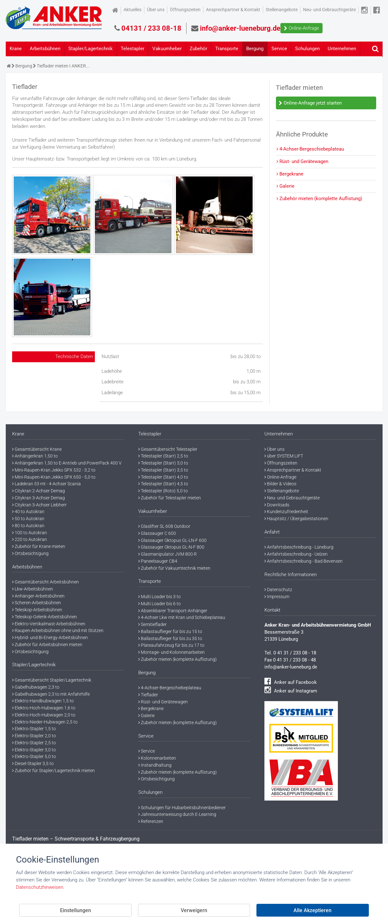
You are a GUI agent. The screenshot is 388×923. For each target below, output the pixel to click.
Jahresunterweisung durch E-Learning (177, 814)
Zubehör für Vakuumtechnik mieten (174, 568)
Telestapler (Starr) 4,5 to (163, 483)
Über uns (155, 9)
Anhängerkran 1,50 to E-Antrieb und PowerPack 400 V (67, 462)
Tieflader (148, 694)
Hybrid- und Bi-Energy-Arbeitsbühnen (50, 637)
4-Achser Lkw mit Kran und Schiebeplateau (181, 617)
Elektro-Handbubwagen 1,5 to (43, 700)
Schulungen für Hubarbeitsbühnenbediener (182, 807)
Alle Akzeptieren (312, 910)
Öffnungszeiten (185, 9)
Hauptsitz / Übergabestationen (296, 518)
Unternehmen (342, 48)
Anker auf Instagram (290, 691)
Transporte (226, 48)
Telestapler (132, 48)
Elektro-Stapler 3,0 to (34, 749)
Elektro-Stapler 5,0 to (34, 756)
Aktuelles (132, 9)
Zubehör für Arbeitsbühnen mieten (47, 644)
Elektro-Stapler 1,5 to (34, 728)
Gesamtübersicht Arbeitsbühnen (45, 581)
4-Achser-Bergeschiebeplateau (310, 149)
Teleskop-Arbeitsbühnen (37, 609)
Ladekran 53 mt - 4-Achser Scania (46, 483)
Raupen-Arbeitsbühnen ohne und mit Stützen (57, 630)
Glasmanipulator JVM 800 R (167, 554)
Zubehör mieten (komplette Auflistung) (319, 198)
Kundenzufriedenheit (286, 511)
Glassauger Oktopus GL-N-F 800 (171, 547)
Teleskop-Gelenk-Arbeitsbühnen (44, 616)
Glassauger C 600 (157, 533)
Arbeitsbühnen (45, 48)
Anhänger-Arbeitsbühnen (38, 595)
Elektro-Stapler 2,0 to (34, 735)
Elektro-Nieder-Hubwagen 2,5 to (45, 721)
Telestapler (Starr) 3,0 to (163, 462)
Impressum (276, 596)
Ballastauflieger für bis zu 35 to (170, 638)
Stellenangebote (282, 9)
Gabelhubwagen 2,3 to (35, 687)
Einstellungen (75, 910)
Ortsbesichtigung (30, 553)
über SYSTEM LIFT (283, 455)
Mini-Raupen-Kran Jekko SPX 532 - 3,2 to (53, 470)
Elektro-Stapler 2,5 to (34, 742)
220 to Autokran (29, 539)
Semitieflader (152, 624)
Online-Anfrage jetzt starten (310, 103)
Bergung (254, 48)
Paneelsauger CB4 (157, 561)
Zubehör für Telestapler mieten (169, 497)
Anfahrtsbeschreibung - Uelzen (296, 554)
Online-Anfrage (301, 28)
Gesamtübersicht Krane (37, 449)
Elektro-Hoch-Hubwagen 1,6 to (43, 707)
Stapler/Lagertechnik (90, 48)
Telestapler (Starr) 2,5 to (163, 455)
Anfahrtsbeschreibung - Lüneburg (298, 547)
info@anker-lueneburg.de (290, 667)
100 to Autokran (29, 532)
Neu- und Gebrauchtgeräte (329, 9)
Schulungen (307, 48)
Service (279, 48)
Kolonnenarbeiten (157, 758)
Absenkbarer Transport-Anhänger (172, 610)
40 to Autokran (28, 511)
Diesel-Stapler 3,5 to (33, 763)
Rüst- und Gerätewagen (302, 161)
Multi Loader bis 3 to (159, 596)
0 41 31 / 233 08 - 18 (294, 653)
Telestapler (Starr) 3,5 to (163, 470)
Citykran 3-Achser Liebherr (39, 504)
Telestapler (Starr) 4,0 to (163, 477)
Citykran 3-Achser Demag (38, 497)
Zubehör (198, 48)
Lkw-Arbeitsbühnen (32, 588)
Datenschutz (278, 589)
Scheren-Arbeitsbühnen (36, 602)
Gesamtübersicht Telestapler (167, 449)
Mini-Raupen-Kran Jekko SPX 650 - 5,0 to (53, 477)
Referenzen (150, 821)
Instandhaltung (154, 765)
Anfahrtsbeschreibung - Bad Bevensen (303, 561)
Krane (16, 48)
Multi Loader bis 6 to (159, 603)
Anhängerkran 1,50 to (35, 455)
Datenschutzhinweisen (39, 887)
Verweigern (194, 910)
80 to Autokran (28, 525)
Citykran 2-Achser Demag (38, 490)
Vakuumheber (167, 48)
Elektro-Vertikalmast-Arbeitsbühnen (48, 623)
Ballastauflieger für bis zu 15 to (170, 631)
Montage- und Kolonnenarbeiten (171, 652)
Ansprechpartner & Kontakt (233, 9)
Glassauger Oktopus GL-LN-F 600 (172, 540)
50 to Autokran (28, 518)
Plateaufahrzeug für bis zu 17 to (171, 645)
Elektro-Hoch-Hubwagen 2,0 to (43, 714)
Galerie (285, 186)
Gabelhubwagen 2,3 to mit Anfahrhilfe (51, 694)
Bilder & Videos (280, 483)
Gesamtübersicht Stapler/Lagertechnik (51, 680)
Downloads (276, 504)
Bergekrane (290, 174)
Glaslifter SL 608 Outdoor (164, 526)
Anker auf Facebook (290, 682)
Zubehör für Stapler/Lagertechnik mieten (53, 770)
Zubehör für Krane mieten (38, 546)
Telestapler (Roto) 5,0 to (163, 490)
